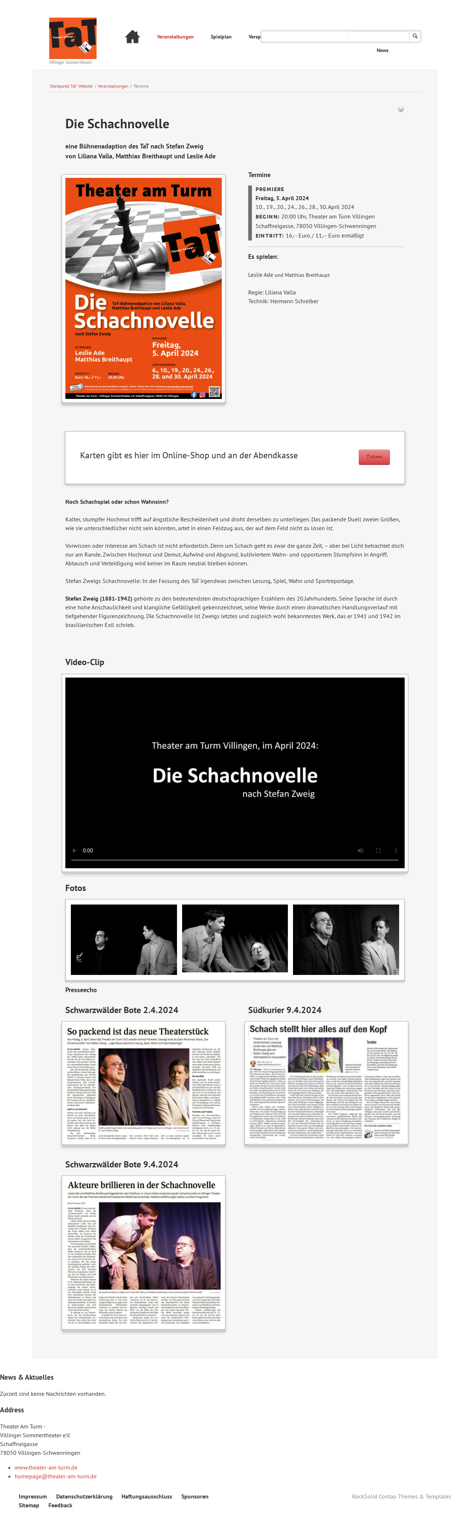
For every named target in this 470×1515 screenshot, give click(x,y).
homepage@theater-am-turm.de (56, 1476)
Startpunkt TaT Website (71, 86)
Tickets (374, 457)
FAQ (353, 36)
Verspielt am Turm (269, 36)
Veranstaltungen (175, 36)
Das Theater (319, 36)
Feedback (60, 1505)
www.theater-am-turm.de (46, 1467)
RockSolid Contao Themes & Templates (401, 1496)
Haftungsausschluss (147, 1496)
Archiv (381, 36)
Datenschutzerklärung (84, 1496)
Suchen (415, 36)
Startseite (132, 37)
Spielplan (221, 36)
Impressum (33, 1496)
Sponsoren (195, 1496)
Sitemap (29, 1505)
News (382, 50)
